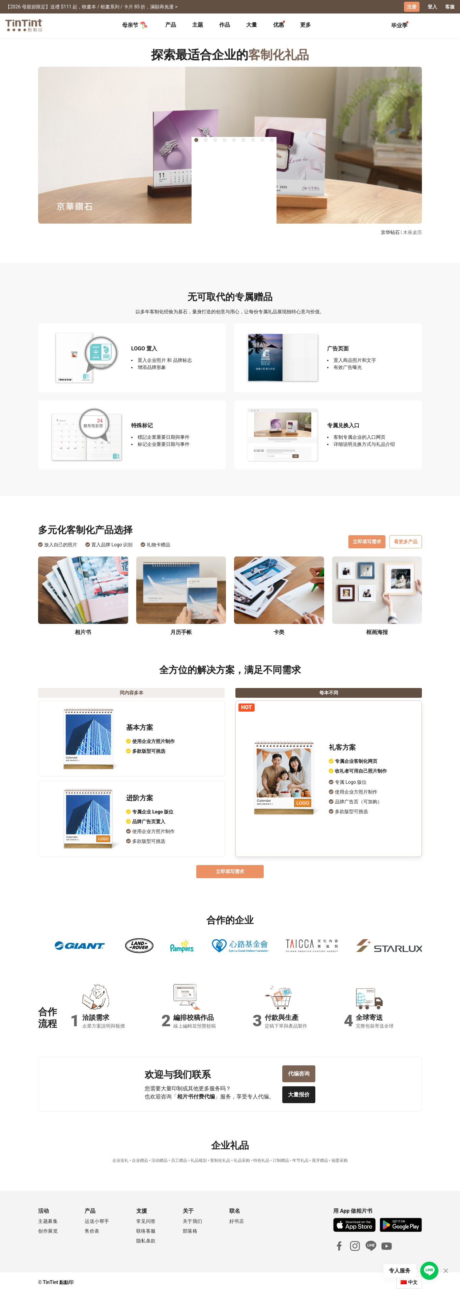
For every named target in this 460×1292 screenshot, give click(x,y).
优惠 (278, 24)
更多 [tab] (305, 24)
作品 (224, 24)
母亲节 (135, 25)
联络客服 (146, 1230)
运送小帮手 (97, 1220)
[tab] (170, 25)
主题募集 (48, 1220)
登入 (432, 6)
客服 (450, 6)
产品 (170, 24)
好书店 (236, 1220)
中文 (413, 1281)
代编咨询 (299, 1078)
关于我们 (192, 1220)
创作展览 (48, 1230)
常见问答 (146, 1220)
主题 (197, 24)
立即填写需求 (367, 546)
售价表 (92, 1230)
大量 (251, 24)
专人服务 (399, 1270)
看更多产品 (406, 546)
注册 (411, 6)
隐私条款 (146, 1240)
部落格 (190, 1230)
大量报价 (299, 1099)
